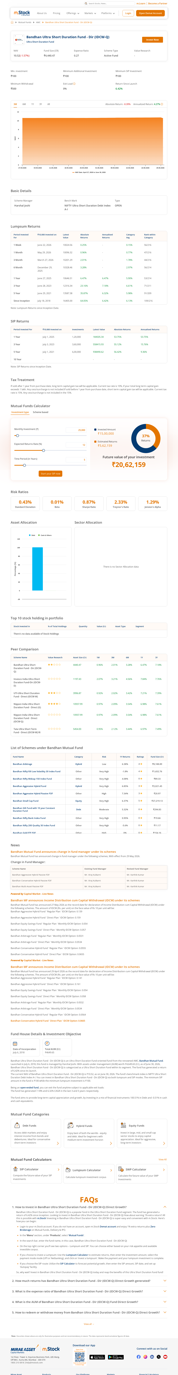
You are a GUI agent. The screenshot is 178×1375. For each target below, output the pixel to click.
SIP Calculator (67, 1263)
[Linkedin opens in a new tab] (152, 1357)
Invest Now (152, 39)
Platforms (106, 13)
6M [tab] (24, 104)
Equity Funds (136, 1125)
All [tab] (48, 104)
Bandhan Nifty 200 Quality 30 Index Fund (34, 825)
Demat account (108, 1226)
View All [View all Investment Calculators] (163, 1159)
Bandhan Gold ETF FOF (24, 832)
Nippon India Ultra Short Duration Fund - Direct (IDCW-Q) (27, 718)
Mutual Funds (24, 22)
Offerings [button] (71, 13)
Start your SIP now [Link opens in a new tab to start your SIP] (50, 473)
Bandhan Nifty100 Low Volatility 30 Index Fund (36, 771)
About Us (42, 13)
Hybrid (78, 764)
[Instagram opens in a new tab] (145, 1357)
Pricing (56, 13)
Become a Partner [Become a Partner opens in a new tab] (157, 3)
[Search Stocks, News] (109, 3)
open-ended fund (29, 1087)
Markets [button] (89, 13)
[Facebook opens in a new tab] (139, 1357)
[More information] (74, 84)
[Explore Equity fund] (163, 1143)
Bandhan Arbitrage (22, 764)
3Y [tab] (40, 104)
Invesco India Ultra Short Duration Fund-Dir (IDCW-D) (27, 682)
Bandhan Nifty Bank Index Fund (29, 818)
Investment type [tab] (20, 412)
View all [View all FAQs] (89, 1324)
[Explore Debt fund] (57, 1143)
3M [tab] (15, 104)
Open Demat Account (150, 13)
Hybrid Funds (84, 1126)
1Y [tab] (32, 104)
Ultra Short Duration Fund (40, 41)
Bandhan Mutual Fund (151, 1060)
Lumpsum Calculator (77, 1254)
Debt (78, 809)
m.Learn (141, 3)
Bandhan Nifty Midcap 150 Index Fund (32, 778)
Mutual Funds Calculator (30, 406)
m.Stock (41, 1218)
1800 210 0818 (17, 1362)
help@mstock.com (34, 1362)
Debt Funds (29, 1125)
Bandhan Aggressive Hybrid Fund (29, 786)
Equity (79, 800)
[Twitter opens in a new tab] (159, 1357)
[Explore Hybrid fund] (110, 1143)
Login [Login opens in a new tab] (128, 13)
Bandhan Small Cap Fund (25, 800)
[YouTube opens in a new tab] (165, 1357)
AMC (38, 22)
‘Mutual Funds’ (76, 1235)
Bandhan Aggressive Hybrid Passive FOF (33, 793)
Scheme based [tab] (40, 412)
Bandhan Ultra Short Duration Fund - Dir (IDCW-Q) (28, 668)
